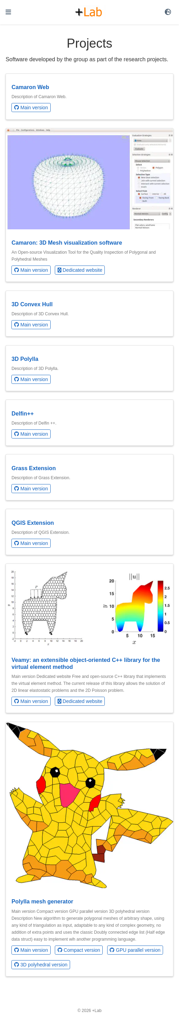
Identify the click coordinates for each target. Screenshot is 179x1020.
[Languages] (168, 12)
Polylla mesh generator (42, 901)
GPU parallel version (135, 950)
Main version (31, 107)
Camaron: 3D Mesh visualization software (66, 242)
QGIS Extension (32, 523)
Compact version (79, 950)
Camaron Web (30, 87)
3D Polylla (24, 359)
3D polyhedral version (40, 964)
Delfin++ (22, 413)
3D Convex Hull (32, 304)
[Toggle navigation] (8, 12)
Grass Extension (33, 468)
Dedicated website (80, 270)
